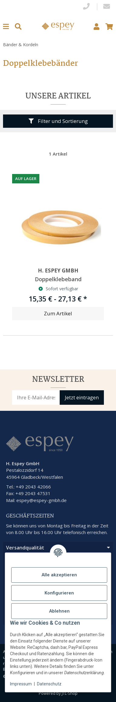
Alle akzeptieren (59, 575)
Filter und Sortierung (58, 121)
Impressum (21, 683)
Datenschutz (49, 683)
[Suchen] (18, 26)
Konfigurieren (59, 593)
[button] (96, 26)
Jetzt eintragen (82, 397)
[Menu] (6, 26)
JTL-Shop (70, 693)
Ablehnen (59, 611)
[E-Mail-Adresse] (36, 397)
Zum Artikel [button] (58, 313)
